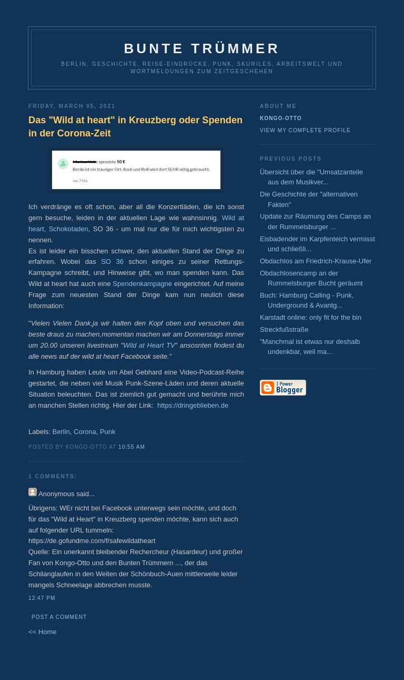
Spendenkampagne (142, 284)
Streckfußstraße (284, 329)
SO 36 (112, 261)
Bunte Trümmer (202, 48)
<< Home (42, 632)
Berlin (61, 432)
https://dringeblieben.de (192, 405)
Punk (108, 432)
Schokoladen (68, 229)
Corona (85, 432)
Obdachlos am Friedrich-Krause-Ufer (315, 261)
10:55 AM (131, 447)
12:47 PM (41, 598)
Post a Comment (59, 617)
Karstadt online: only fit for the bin (310, 317)
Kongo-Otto (281, 118)
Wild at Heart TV (149, 345)
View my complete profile (305, 130)
